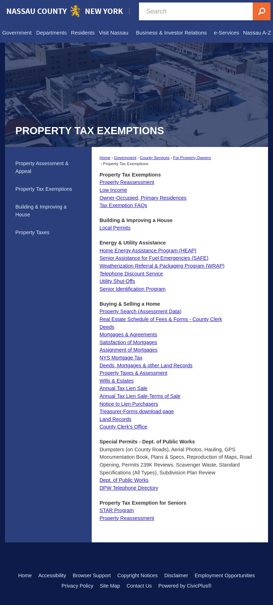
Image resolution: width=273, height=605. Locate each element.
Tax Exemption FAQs (123, 205)
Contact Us (139, 586)
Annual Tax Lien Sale (124, 388)
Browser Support (92, 575)
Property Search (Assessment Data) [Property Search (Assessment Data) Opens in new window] (140, 311)
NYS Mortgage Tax (121, 358)
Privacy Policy (77, 586)
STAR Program (117, 510)
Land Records (116, 419)
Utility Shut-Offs (117, 281)
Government (125, 158)
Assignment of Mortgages (128, 350)
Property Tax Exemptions (43, 189)
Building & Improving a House (40, 210)
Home (105, 158)
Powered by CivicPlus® (185, 586)
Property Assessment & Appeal (42, 167)
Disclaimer (176, 575)
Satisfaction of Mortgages (128, 342)
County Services (155, 158)
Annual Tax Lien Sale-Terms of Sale (140, 396)
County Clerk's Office (123, 427)
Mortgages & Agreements (128, 334)
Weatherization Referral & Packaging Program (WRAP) (162, 266)
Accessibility (52, 575)
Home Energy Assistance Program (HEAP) (148, 250)
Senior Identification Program (133, 289)
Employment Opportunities (225, 575)
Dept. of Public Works (124, 480)
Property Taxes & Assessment (133, 373)
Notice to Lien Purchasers (129, 404)
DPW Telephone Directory (129, 488)
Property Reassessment (127, 182)
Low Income (113, 190)
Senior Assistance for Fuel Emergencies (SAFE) (154, 258)
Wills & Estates (117, 381)
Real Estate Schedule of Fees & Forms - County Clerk (161, 319)
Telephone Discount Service (131, 274)
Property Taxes (32, 232)
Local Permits (115, 228)
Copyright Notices (137, 575)
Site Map (110, 586)
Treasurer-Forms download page (137, 411)
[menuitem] (17, 33)
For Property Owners (192, 158)
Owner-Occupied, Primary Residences (143, 198)
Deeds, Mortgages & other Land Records (146, 365)
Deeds (107, 327)
